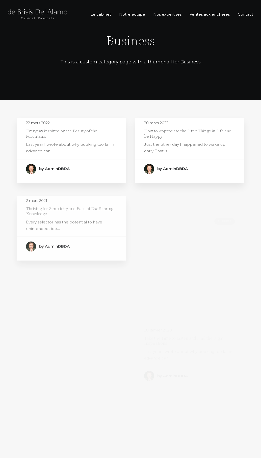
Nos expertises (167, 14)
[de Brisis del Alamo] (37, 14)
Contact (245, 14)
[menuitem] (103, 14)
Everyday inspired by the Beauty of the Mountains (61, 133)
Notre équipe (132, 14)
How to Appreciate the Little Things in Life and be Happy (187, 134)
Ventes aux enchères (210, 14)
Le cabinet (101, 14)
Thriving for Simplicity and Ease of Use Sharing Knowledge (69, 224)
